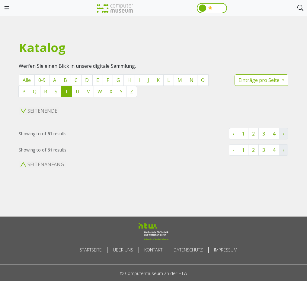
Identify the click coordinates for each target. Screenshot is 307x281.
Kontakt (153, 250)
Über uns (123, 250)
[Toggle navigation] (6, 8)
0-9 (42, 80)
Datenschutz (188, 250)
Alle (27, 80)
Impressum (225, 250)
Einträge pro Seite (259, 80)
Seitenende (39, 111)
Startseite (91, 250)
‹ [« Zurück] (233, 133)
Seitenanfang (42, 164)
